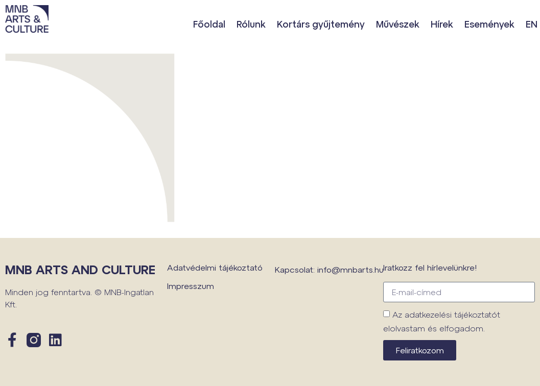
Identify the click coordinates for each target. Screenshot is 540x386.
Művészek (397, 24)
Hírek (442, 24)
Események (489, 24)
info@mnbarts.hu (350, 269)
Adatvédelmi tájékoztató (215, 267)
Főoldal (209, 24)
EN (531, 24)
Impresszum (190, 286)
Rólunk (251, 24)
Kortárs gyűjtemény (321, 24)
